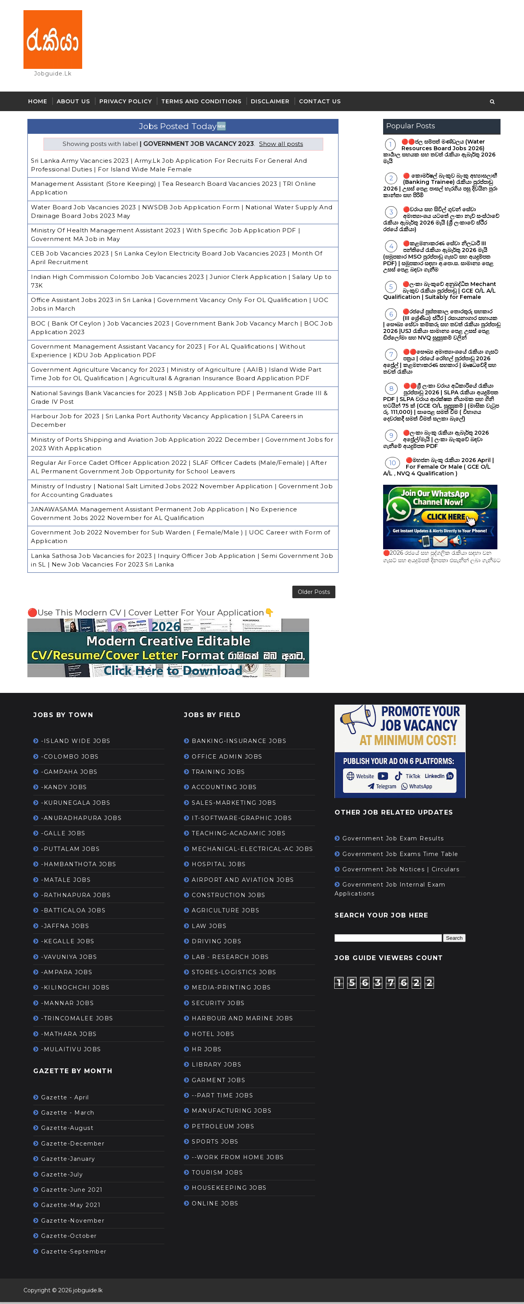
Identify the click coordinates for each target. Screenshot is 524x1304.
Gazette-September (78, 1253)
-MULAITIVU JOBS (75, 1051)
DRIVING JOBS (220, 943)
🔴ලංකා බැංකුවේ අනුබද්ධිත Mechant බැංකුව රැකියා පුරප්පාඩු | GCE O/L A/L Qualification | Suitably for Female (436, 292)
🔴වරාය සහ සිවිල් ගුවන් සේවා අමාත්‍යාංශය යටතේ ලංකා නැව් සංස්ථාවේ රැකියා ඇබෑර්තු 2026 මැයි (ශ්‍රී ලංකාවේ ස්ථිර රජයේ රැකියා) (438, 221)
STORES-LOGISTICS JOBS (238, 974)
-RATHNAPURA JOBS (80, 897)
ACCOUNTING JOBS (228, 789)
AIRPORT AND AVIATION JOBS (247, 881)
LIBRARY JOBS (220, 1066)
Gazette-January (72, 1160)
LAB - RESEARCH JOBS (234, 958)
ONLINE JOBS (219, 1205)
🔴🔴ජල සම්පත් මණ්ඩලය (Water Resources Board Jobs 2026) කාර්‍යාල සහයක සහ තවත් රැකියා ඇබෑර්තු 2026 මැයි (436, 153)
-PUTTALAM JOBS (74, 850)
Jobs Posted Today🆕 (164, 128)
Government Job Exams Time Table (404, 855)
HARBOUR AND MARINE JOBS (246, 1020)
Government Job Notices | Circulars (404, 871)
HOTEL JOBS (217, 1035)
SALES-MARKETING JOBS (238, 804)
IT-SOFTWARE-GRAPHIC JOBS (246, 820)
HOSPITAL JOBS (223, 866)
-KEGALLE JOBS (72, 943)
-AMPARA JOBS (70, 974)
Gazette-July (66, 1176)
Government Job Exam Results (397, 840)
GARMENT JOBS (222, 1081)
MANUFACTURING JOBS (236, 1112)
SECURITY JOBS (222, 1004)
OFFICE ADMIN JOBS (231, 758)
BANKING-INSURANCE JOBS (243, 742)
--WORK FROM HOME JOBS (242, 1158)
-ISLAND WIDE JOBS (80, 742)
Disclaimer (274, 103)
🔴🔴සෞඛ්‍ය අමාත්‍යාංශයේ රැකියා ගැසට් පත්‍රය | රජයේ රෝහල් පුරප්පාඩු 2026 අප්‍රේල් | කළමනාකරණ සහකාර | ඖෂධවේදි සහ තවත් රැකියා (437, 364)
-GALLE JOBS (67, 835)
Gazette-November (76, 1222)
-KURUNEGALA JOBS (79, 804)
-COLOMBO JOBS (74, 758)
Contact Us (324, 103)
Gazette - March (72, 1114)
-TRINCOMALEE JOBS (81, 1020)
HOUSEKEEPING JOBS (233, 1189)
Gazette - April (69, 1099)
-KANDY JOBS (68, 789)
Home (41, 103)
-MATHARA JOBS (73, 1035)
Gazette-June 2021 (76, 1191)
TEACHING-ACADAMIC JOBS (243, 835)
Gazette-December (76, 1145)
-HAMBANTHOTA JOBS (83, 866)
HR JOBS (211, 1051)
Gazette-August (71, 1129)
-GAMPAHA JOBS (73, 773)
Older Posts (273, 591)
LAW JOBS (213, 927)
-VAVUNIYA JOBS (73, 958)
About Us (77, 103)
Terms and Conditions (205, 103)
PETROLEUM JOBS (227, 1127)
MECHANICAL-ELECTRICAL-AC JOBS (256, 850)
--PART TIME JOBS (226, 1097)
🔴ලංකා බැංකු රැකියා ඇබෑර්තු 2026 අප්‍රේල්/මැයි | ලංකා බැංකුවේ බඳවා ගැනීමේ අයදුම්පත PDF (432, 442)
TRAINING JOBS (222, 773)
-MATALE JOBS (70, 881)
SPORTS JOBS (219, 1143)
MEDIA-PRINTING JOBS (235, 989)
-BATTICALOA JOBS (77, 912)
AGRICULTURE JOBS (229, 912)
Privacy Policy (129, 103)
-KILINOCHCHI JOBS (79, 989)
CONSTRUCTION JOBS (233, 897)
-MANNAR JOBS (71, 1004)
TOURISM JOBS (221, 1174)
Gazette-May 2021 (74, 1206)
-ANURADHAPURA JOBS (85, 820)
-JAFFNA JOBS (69, 927)
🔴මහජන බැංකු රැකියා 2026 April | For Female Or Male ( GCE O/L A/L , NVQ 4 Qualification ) (435, 469)
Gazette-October (73, 1237)
